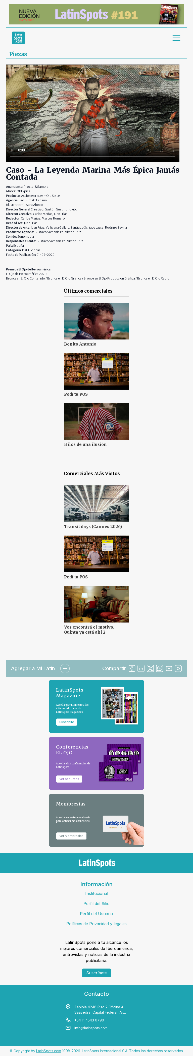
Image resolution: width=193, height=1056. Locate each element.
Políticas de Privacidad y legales (96, 923)
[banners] (96, 14)
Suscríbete (96, 972)
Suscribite (66, 722)
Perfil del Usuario (96, 913)
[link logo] (18, 38)
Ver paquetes (69, 779)
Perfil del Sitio (96, 903)
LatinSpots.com (48, 1051)
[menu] (176, 38)
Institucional (96, 893)
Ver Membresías (71, 836)
